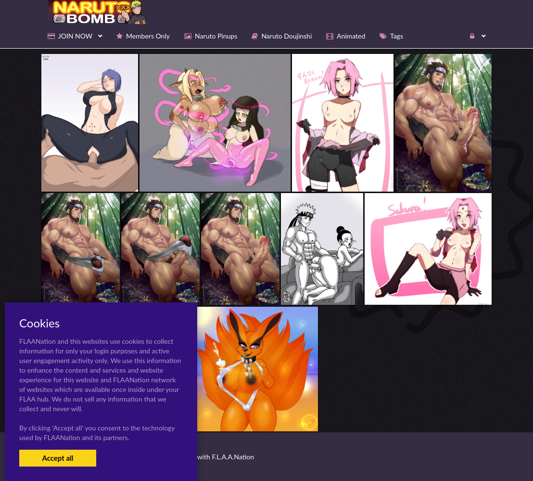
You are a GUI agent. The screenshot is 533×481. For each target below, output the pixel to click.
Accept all (57, 458)
